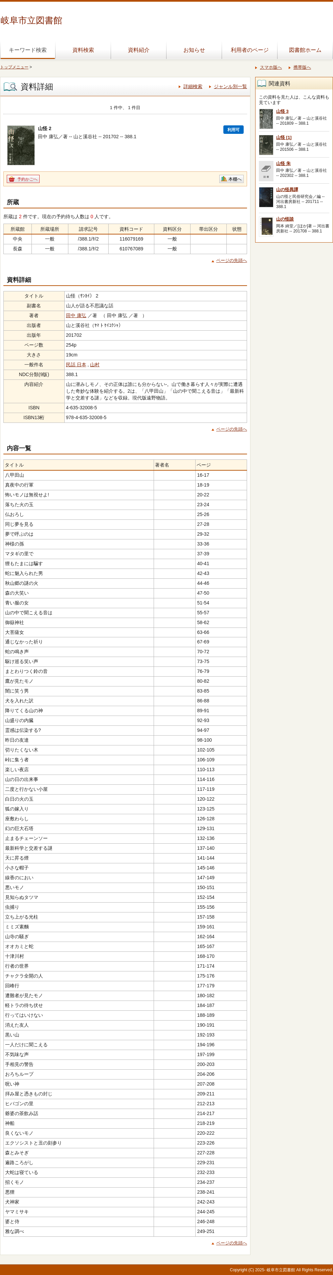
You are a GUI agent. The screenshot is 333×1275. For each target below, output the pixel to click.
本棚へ (235, 179)
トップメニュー (14, 67)
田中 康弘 (76, 315)
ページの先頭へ (231, 260)
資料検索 (83, 50)
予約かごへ (27, 179)
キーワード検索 (28, 50)
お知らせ (194, 50)
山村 (94, 364)
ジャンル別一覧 (230, 86)
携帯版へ (302, 67)
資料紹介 (139, 50)
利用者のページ (250, 50)
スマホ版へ (271, 67)
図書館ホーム (305, 50)
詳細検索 (192, 86)
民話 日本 (76, 364)
